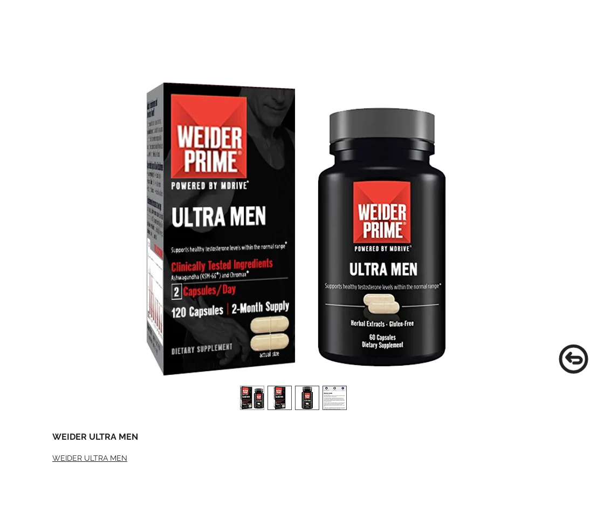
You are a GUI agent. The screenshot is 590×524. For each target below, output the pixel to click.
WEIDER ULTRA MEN (89, 458)
